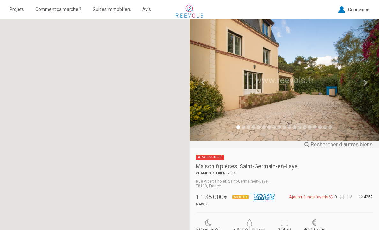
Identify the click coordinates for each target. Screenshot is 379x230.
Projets (17, 9)
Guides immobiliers (112, 9)
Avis (146, 9)
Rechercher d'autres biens (338, 144)
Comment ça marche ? (58, 9)
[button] (95, 119)
